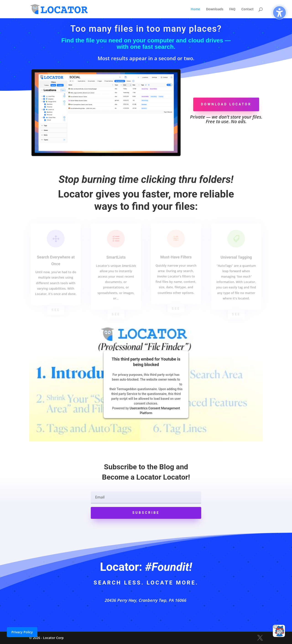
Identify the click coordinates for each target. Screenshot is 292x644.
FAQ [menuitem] (232, 9)
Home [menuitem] (195, 9)
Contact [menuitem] (247, 9)
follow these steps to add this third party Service (144, 384)
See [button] (56, 310)
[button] (146, 513)
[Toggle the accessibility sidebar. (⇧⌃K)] (279, 12)
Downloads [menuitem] (214, 9)
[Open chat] (278, 630)
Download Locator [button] (226, 104)
